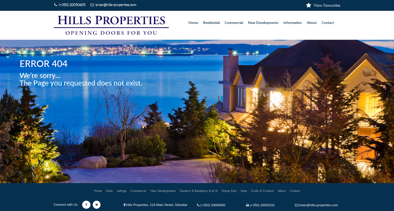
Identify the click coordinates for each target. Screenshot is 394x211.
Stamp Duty (229, 191)
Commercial (138, 191)
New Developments (263, 23)
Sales (109, 191)
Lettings (121, 191)
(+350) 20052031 (260, 205)
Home (193, 23)
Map (244, 191)
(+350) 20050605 (211, 205)
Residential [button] (211, 23)
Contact (328, 23)
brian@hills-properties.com (316, 205)
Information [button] (292, 23)
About (312, 23)
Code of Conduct (262, 191)
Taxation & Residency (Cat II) (199, 191)
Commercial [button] (234, 23)
